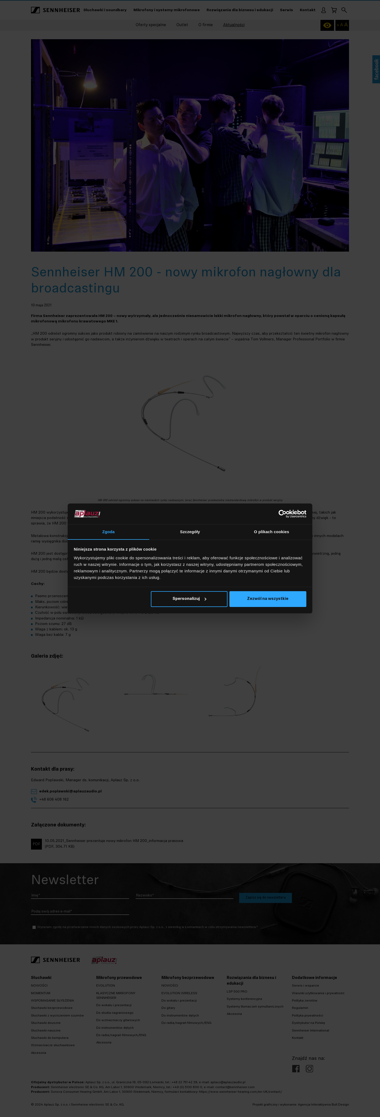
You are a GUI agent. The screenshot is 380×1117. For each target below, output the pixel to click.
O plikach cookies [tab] (271, 531)
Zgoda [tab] (108, 531)
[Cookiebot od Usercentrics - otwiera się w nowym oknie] (282, 514)
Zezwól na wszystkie (267, 599)
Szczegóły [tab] (190, 531)
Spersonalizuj (189, 599)
